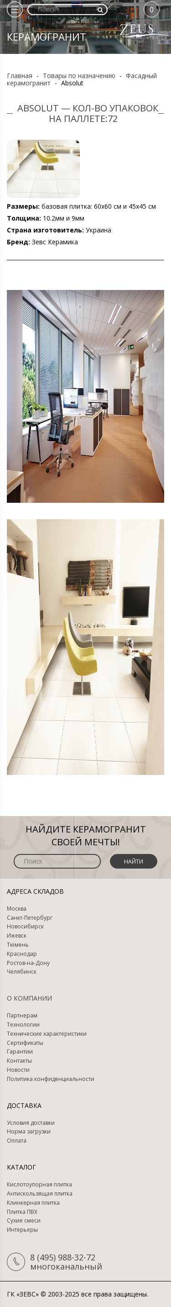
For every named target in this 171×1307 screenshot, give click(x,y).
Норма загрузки (29, 1131)
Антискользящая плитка (40, 1194)
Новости (18, 1070)
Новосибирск (25, 926)
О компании (29, 998)
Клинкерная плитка (33, 1203)
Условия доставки (31, 1123)
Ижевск (16, 936)
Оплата (16, 1141)
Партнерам (22, 1015)
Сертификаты (25, 1043)
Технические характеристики (47, 1034)
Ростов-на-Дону (28, 963)
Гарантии (20, 1052)
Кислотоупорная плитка (39, 1184)
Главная (19, 75)
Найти (133, 861)
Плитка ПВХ (22, 1212)
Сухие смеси (24, 1220)
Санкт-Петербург (29, 918)
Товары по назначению (79, 75)
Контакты (19, 1061)
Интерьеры (22, 1230)
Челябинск (21, 972)
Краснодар (22, 954)
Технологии (23, 1025)
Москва (16, 909)
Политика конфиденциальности (50, 1079)
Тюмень (18, 945)
